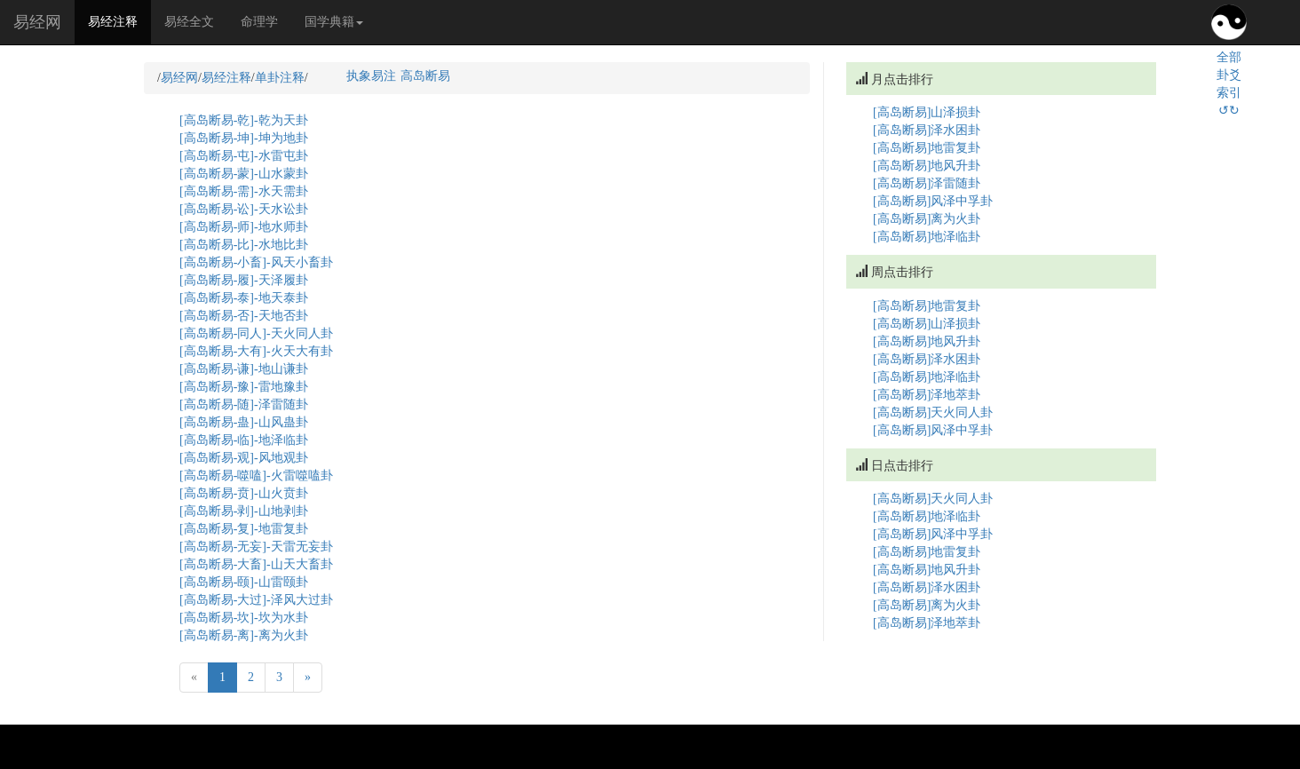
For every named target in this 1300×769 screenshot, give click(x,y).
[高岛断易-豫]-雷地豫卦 (243, 386)
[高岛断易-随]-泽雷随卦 (243, 404)
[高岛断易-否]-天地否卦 (243, 315)
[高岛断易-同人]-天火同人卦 (256, 333)
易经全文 (189, 21)
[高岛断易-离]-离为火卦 (243, 635)
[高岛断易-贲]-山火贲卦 (243, 493)
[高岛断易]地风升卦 (926, 165)
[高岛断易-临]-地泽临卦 (243, 440)
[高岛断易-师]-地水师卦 (243, 227)
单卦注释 (280, 77)
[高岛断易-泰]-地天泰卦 (243, 298)
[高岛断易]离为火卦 (926, 219)
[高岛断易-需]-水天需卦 (243, 191)
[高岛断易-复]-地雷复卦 (243, 528)
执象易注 (371, 76)
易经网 (37, 22)
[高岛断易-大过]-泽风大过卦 (256, 599)
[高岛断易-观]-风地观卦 (243, 457)
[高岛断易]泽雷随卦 (926, 183)
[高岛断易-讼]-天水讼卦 (243, 209)
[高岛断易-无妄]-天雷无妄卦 (256, 546)
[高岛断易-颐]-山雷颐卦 (243, 582)
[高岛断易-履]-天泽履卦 (243, 280)
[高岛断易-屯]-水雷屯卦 (243, 156)
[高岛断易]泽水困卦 (926, 130)
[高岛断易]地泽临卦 (926, 236)
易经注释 (119, 20)
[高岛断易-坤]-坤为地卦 (243, 138)
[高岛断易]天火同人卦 (933, 412)
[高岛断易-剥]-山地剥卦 (243, 511)
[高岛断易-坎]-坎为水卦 (243, 617)
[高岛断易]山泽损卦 (926, 112)
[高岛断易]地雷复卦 (926, 148)
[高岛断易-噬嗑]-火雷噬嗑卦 (256, 475)
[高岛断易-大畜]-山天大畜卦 (256, 564)
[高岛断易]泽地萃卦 (926, 394)
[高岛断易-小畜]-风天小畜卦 (256, 262)
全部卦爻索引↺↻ (1229, 84)
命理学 (259, 21)
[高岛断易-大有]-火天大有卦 (256, 351)
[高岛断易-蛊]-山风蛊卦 (243, 422)
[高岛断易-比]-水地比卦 (243, 244)
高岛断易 (425, 76)
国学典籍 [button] (334, 21)
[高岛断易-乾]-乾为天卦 (243, 120)
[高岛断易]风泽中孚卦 (933, 201)
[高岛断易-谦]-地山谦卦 (243, 369)
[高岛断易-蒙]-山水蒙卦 (243, 173)
